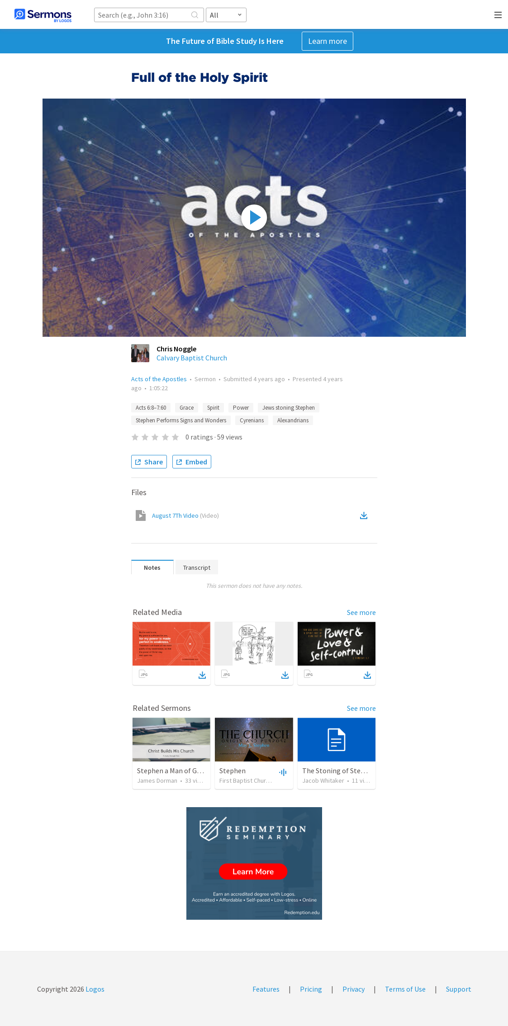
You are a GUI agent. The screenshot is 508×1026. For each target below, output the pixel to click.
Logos (94, 988)
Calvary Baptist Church (192, 357)
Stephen (232, 770)
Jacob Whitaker (323, 780)
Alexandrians (293, 420)
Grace (187, 407)
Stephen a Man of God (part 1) (183, 770)
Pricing (311, 988)
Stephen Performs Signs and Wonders (181, 420)
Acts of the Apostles (159, 379)
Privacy (353, 988)
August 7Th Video (185, 515)
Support (458, 988)
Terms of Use (405, 988)
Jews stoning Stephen (288, 407)
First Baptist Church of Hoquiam (261, 780)
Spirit (213, 407)
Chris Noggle (176, 348)
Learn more (327, 41)
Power (241, 407)
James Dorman (157, 780)
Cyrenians (252, 420)
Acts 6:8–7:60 (151, 407)
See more (361, 612)
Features (266, 988)
